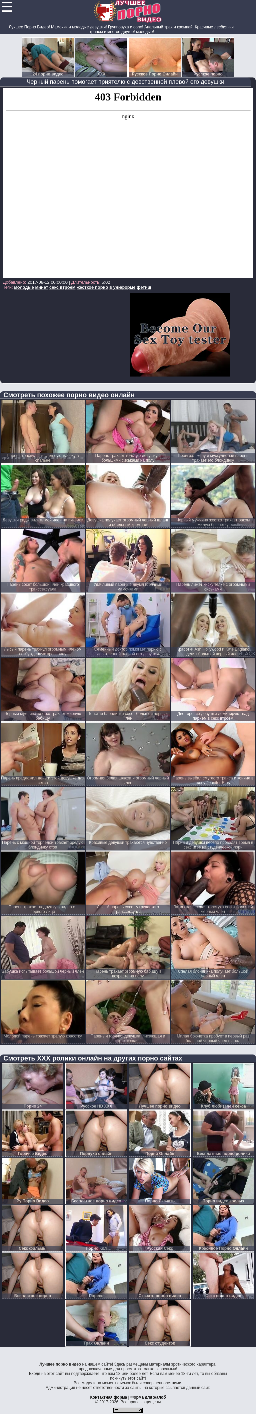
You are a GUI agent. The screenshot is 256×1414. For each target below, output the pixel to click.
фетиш (144, 287)
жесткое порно (92, 287)
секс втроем (62, 287)
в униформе (122, 287)
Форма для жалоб (148, 1397)
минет (41, 287)
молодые (24, 287)
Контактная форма (108, 1397)
